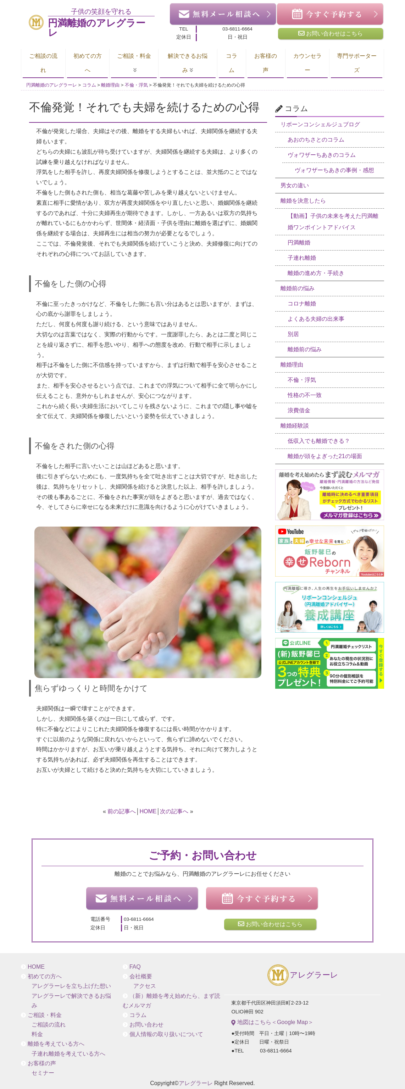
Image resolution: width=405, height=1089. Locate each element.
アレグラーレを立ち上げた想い (71, 986)
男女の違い (295, 185)
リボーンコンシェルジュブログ (320, 124)
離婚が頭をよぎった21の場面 (325, 456)
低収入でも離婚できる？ (319, 441)
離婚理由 (292, 365)
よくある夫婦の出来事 (316, 319)
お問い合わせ (146, 1025)
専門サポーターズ (357, 63)
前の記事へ (121, 811)
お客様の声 (265, 63)
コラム (231, 63)
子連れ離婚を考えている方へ (68, 1054)
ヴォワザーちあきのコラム (322, 155)
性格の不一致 (305, 395)
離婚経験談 (295, 426)
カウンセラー (307, 63)
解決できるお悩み (187, 63)
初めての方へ (87, 63)
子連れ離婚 (302, 258)
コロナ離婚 (302, 304)
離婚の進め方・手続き (316, 273)
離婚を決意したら (303, 201)
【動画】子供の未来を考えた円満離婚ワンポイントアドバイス (333, 221)
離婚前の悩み (298, 288)
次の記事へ (174, 811)
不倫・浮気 (302, 380)
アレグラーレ (302, 975)
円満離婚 (299, 243)
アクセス (144, 986)
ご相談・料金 (134, 56)
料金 (37, 1034)
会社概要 (140, 976)
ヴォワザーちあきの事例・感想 (334, 170)
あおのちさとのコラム (316, 140)
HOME (147, 811)
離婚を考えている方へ (56, 1044)
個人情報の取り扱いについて (166, 1034)
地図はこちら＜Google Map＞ (272, 1022)
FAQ (135, 967)
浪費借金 (299, 410)
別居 (293, 334)
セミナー (43, 1073)
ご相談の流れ (43, 63)
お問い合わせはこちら (330, 33)
